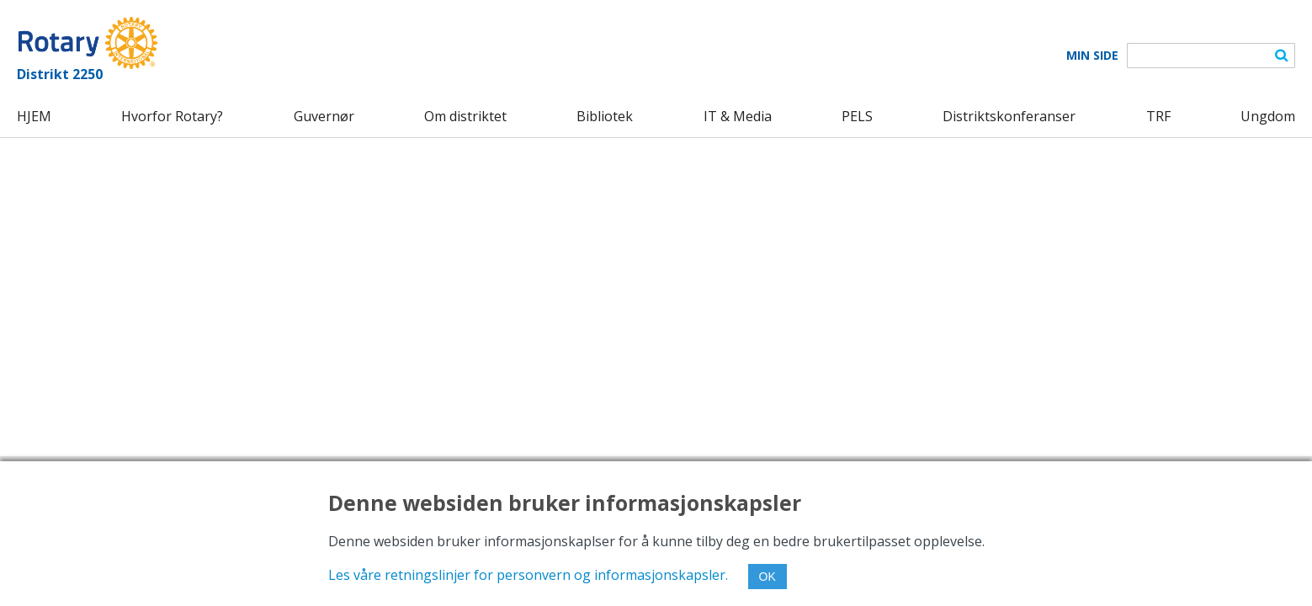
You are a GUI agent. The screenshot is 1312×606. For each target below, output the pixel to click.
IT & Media (738, 116)
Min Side (1092, 55)
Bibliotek (604, 116)
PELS (857, 116)
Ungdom (1267, 116)
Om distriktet (465, 116)
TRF (1158, 116)
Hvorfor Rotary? (172, 116)
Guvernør (324, 116)
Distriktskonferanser (1009, 116)
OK (767, 576)
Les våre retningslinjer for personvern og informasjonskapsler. (528, 575)
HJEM (34, 116)
